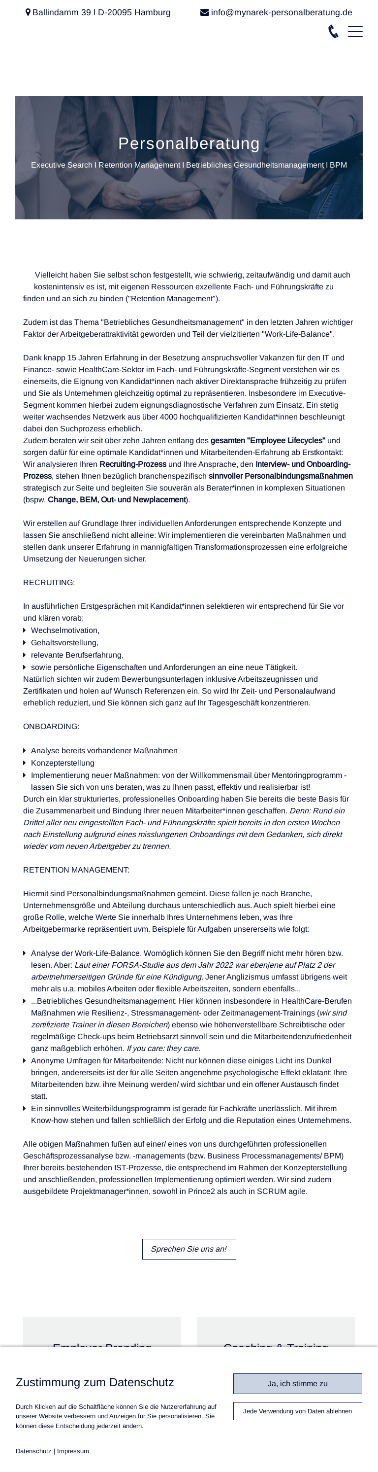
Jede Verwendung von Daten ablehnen (297, 1411)
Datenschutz (34, 1451)
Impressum (73, 1451)
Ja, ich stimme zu (298, 1383)
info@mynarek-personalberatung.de (281, 12)
